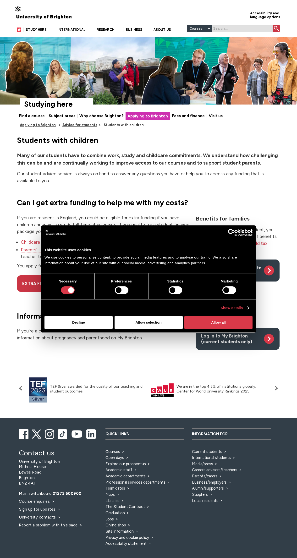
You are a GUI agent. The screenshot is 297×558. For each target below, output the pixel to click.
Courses (112, 451)
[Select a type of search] (199, 28)
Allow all (218, 322)
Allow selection (148, 322)
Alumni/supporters (208, 488)
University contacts (37, 517)
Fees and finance (188, 116)
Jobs (109, 519)
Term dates (115, 488)
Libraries (112, 500)
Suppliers (200, 494)
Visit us (216, 116)
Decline (78, 322)
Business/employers (209, 482)
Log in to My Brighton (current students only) (226, 338)
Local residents (205, 500)
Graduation (115, 512)
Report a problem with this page (49, 525)
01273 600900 (67, 493)
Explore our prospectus (125, 463)
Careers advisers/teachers (214, 469)
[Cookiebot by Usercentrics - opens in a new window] (232, 232)
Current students (207, 451)
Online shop (115, 525)
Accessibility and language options (265, 14)
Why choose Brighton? (101, 116)
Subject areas (62, 116)
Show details (232, 308)
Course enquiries (35, 501)
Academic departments (126, 476)
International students (211, 457)
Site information (119, 531)
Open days (114, 457)
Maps (110, 494)
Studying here (48, 104)
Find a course (32, 116)
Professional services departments (135, 482)
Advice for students (79, 125)
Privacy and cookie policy (127, 537)
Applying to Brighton (147, 116)
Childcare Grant (37, 242)
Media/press (202, 463)
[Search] (242, 28)
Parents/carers (204, 476)
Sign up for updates (37, 509)
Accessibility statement (126, 543)
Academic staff (118, 469)
